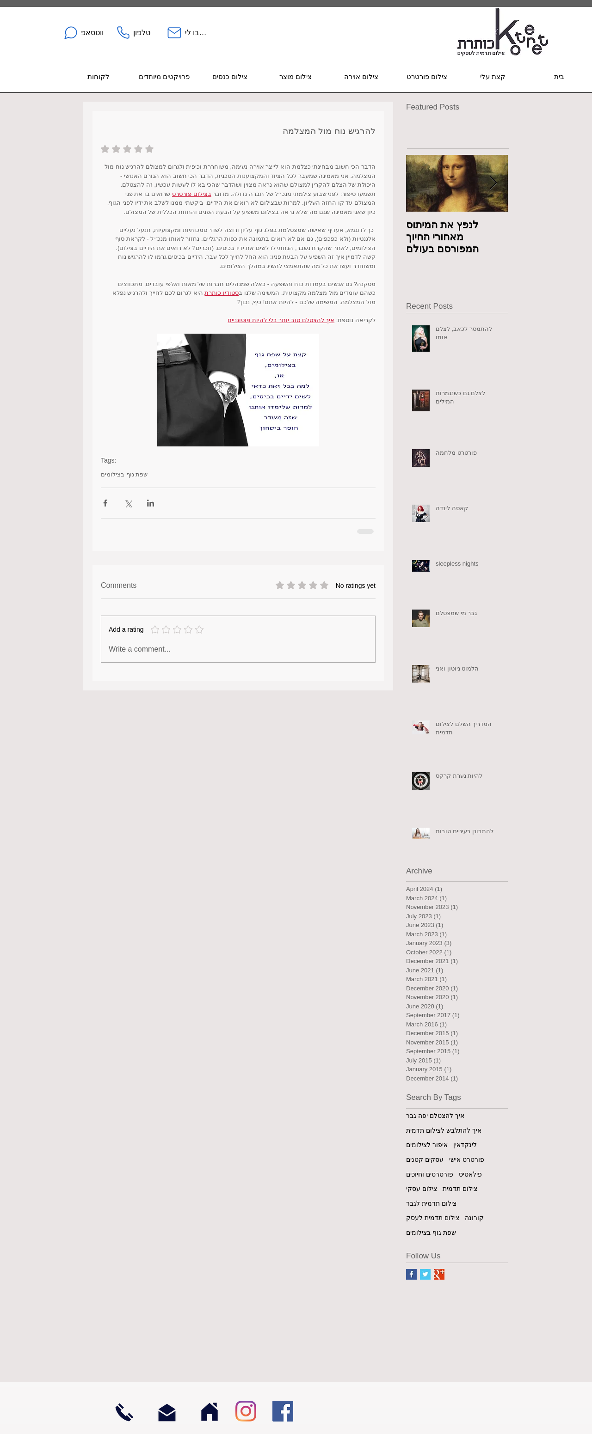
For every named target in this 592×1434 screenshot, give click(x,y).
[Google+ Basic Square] (439, 1274)
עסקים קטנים (425, 1159)
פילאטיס (470, 1174)
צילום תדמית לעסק (432, 1217)
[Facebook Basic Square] (411, 1274)
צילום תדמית (460, 1188)
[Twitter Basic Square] (425, 1274)
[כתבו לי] (187, 32)
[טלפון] (133, 32)
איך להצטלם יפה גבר (435, 1115)
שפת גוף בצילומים (124, 474)
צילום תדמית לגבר (431, 1203)
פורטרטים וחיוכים (429, 1174)
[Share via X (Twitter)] (127, 503)
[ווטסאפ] (83, 32)
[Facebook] (282, 1411)
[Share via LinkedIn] (150, 503)
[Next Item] (493, 183)
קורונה (474, 1217)
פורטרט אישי (466, 1159)
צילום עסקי (421, 1188)
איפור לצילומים (427, 1144)
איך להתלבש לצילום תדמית (443, 1130)
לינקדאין (465, 1144)
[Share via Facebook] (105, 503)
